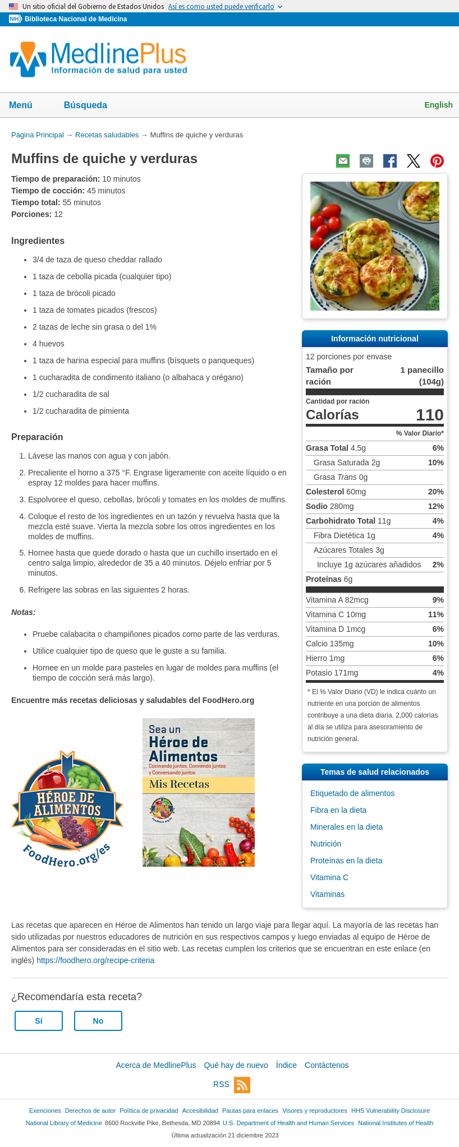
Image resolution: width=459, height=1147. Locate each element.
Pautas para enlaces (250, 1110)
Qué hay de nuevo (236, 1065)
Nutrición (325, 843)
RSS (231, 1085)
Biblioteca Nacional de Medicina (76, 19)
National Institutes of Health (395, 1123)
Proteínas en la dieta (346, 860)
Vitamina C (329, 877)
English (438, 104)
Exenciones (45, 1110)
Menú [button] (28, 106)
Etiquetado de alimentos (352, 793)
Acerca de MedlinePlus (156, 1065)
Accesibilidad (200, 1110)
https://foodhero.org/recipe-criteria (95, 960)
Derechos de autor (90, 1110)
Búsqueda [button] (93, 108)
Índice (286, 1065)
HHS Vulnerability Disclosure (390, 1110)
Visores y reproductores (314, 1110)
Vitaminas (327, 894)
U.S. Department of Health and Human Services (288, 1123)
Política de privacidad (149, 1110)
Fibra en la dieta (338, 810)
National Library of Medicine (64, 1123)
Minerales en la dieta (346, 826)
